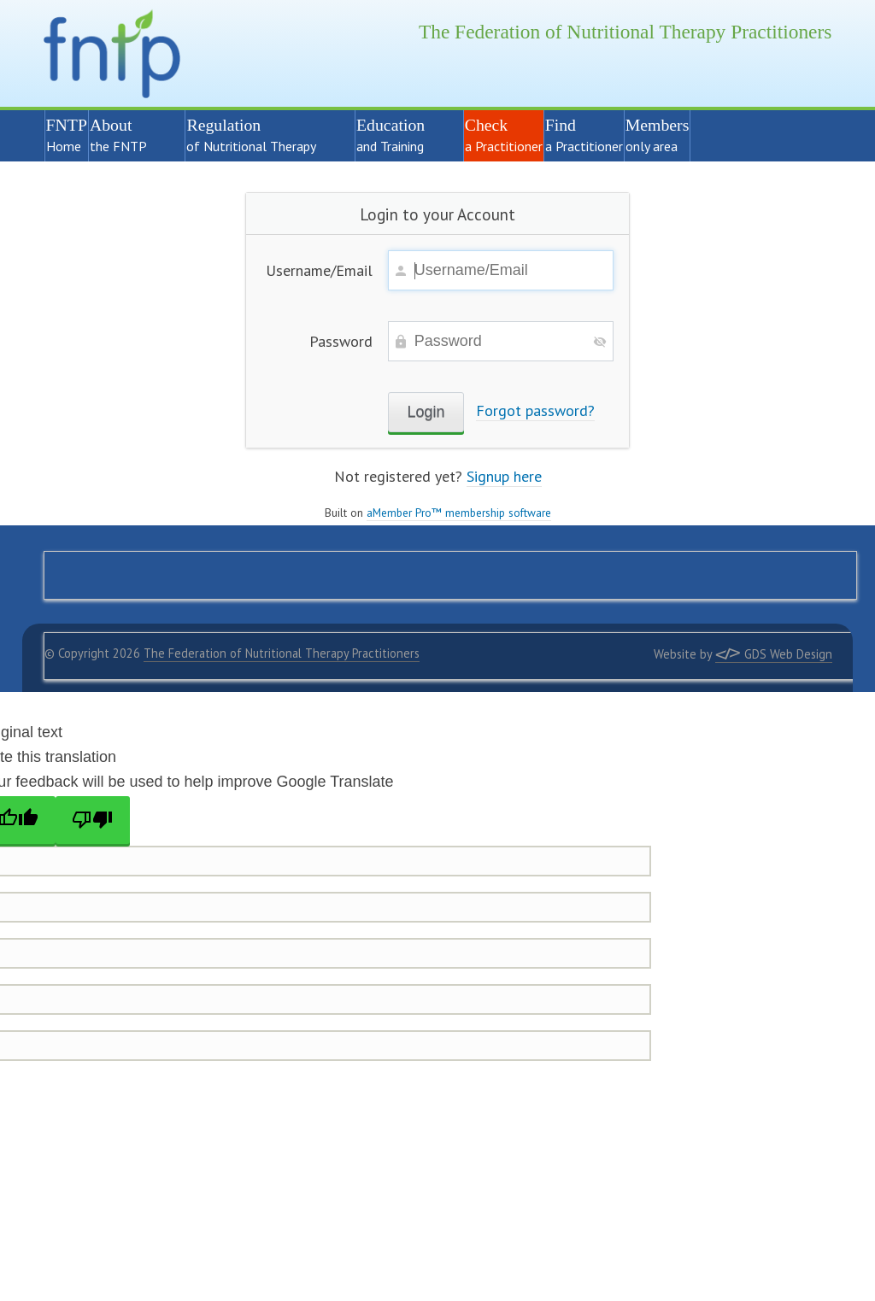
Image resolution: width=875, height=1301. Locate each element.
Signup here (504, 476)
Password (341, 341)
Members (657, 135)
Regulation (262, 135)
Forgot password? (535, 410)
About (130, 135)
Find (584, 135)
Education (402, 135)
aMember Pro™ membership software (459, 512)
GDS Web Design (773, 654)
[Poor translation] (93, 820)
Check (504, 135)
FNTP (66, 135)
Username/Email (319, 270)
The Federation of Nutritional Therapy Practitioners (282, 653)
